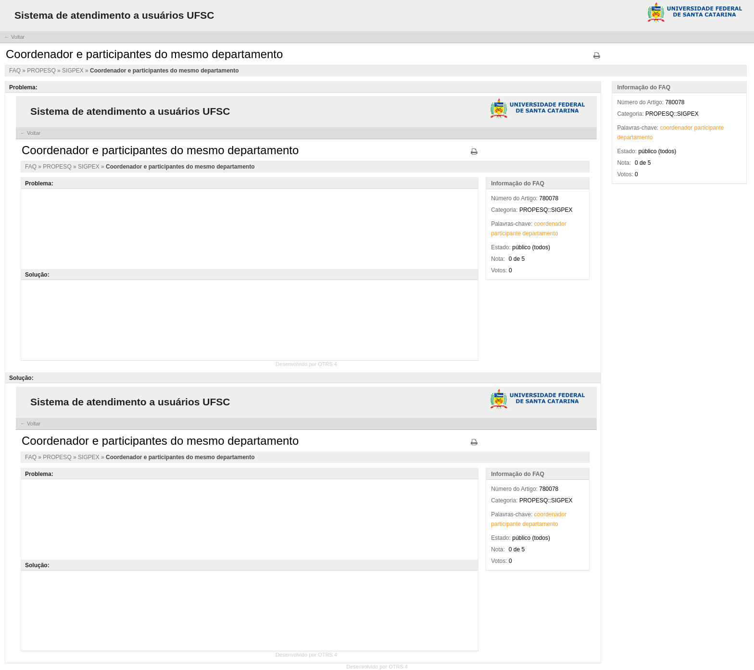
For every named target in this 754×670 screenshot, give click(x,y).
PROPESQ (42, 70)
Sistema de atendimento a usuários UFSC (114, 15)
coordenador (676, 127)
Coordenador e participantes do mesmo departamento (164, 70)
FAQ (15, 70)
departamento (635, 137)
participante (709, 127)
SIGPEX (73, 70)
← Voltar (14, 37)
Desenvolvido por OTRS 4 (377, 667)
